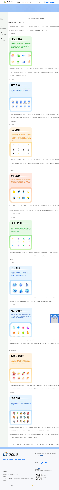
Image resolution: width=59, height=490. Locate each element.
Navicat (8, 474)
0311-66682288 (39, 455)
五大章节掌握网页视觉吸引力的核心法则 (24, 444)
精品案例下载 (26, 478)
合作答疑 (4, 478)
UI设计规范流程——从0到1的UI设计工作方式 (49, 444)
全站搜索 (31, 478)
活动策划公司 (11, 474)
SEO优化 (16, 474)
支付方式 (11, 478)
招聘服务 (22, 478)
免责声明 (15, 478)
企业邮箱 (8, 478)
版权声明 (18, 478)
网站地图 (4, 480)
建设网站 (4, 474)
